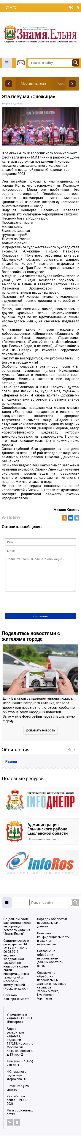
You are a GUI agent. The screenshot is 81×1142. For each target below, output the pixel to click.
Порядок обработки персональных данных (52, 929)
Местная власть (33, 83)
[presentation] (38, 609)
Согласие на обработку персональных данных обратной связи (50, 965)
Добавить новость (40, 737)
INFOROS (25, 1106)
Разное (11, 768)
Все (71, 756)
